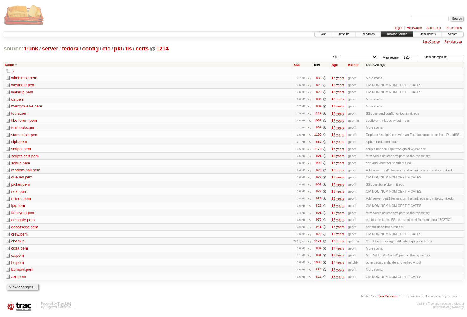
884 (318, 78)
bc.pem (17, 264)
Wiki (323, 34)
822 (318, 85)
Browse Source (397, 34)
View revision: (392, 57)
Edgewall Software (57, 308)
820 (318, 171)
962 (318, 185)
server (50, 48)
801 (318, 156)
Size (297, 65)
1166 (317, 135)
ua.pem (17, 99)
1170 (317, 149)
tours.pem (20, 113)
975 (318, 221)
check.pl (18, 242)
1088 (317, 264)
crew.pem (19, 235)
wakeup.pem (22, 92)
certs (142, 48)
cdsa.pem (19, 249)
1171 (317, 242)
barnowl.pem (22, 271)
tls (129, 48)
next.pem (19, 192)
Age (334, 65)
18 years (337, 85)
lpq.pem (18, 206)
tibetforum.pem (24, 121)
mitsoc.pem (21, 199)
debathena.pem (24, 228)
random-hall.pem (26, 171)
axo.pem (18, 278)
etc (106, 48)
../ (13, 71)
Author (353, 65)
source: (13, 48)
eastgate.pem (23, 221)
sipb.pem (19, 142)
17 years (337, 78)
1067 (317, 121)
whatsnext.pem (24, 78)
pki (118, 48)
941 (318, 228)
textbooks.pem (24, 128)
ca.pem (17, 257)
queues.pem (22, 178)
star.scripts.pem (24, 135)
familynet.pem (23, 214)
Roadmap (368, 34)
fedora (70, 48)
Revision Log (453, 41)
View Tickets (427, 34)
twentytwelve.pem (26, 106)
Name (9, 65)
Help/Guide (414, 28)
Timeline (343, 34)
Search (452, 34)
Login (398, 28)
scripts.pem (21, 149)
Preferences (454, 28)
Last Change (431, 41)
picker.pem (20, 185)
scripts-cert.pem (25, 156)
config (90, 48)
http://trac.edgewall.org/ (448, 308)
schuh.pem (20, 163)
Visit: (336, 57)
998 (318, 163)
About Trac (433, 28)
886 (318, 142)
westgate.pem (23, 85)
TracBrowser (388, 298)
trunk (31, 48)
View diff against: (444, 57)
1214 (162, 48)
